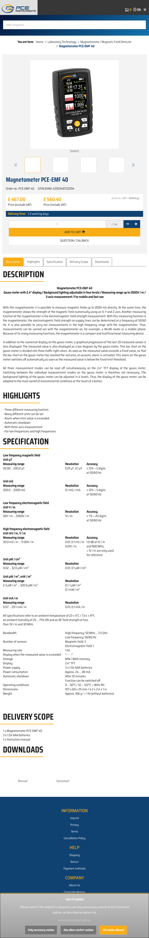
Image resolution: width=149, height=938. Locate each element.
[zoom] (74, 106)
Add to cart (74, 232)
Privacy (74, 824)
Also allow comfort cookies (78, 930)
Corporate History (74, 892)
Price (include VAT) (54, 205)
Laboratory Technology (62, 41)
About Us (74, 885)
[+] (136, 224)
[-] (127, 224)
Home (39, 41)
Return (74, 861)
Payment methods (74, 868)
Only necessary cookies (41, 930)
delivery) (134, 198)
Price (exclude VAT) (19, 205)
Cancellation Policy (75, 838)
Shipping (74, 855)
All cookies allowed (113, 930)
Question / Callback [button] (74, 240)
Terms (74, 831)
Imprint (74, 818)
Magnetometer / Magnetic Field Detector (106, 41)
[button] (16, 165)
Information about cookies (74, 920)
